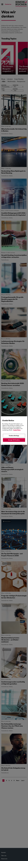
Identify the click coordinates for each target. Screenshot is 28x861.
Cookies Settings (14, 435)
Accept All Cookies (14, 440)
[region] (14, 430)
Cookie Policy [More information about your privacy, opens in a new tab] (17, 430)
